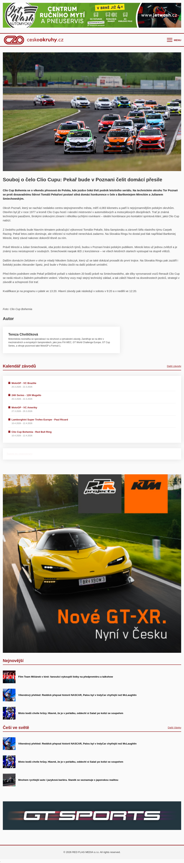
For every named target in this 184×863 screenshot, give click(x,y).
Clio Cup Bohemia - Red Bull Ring (32, 431)
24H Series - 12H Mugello (26, 395)
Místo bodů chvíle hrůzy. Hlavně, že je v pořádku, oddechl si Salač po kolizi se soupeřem (70, 713)
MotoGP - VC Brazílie (24, 383)
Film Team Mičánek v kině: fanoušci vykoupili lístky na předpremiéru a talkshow (65, 676)
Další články (174, 727)
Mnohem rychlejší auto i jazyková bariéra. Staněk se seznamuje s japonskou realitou (68, 779)
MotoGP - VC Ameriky (24, 407)
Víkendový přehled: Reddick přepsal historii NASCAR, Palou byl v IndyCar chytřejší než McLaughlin (77, 695)
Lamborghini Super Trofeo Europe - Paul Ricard (40, 419)
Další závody (174, 366)
